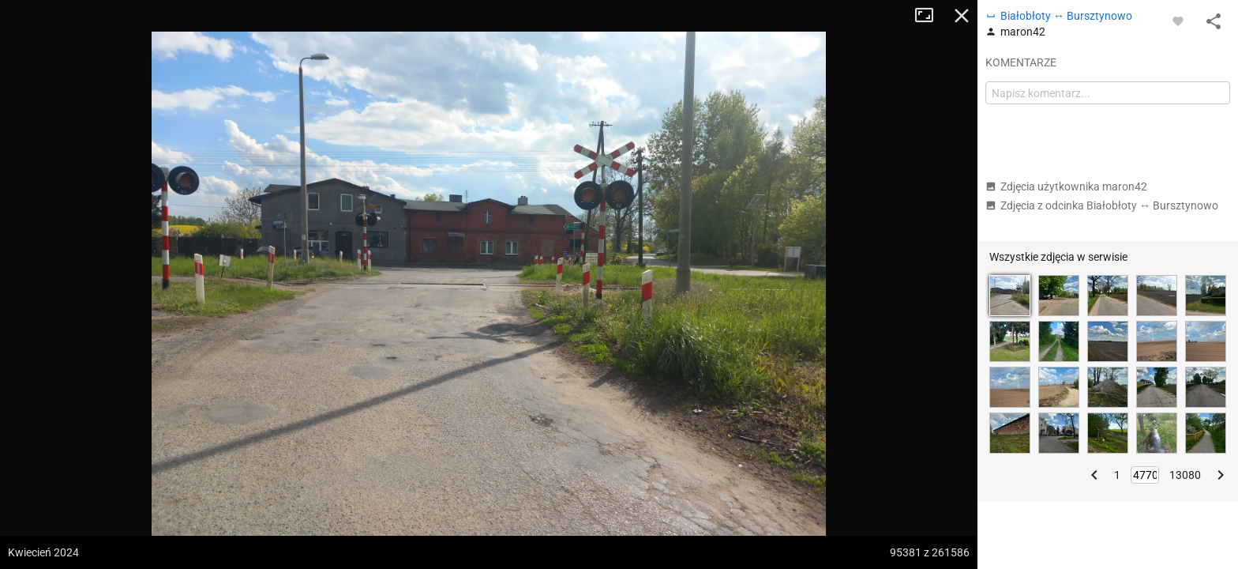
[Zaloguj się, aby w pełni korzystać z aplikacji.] (1178, 20)
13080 (1185, 475)
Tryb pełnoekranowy (930, 16)
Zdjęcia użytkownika (1066, 186)
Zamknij (961, 16)
